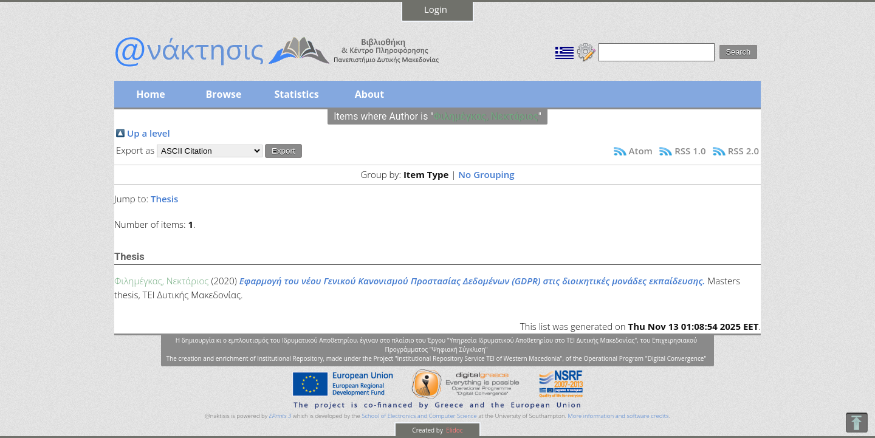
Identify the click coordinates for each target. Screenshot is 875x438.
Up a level (148, 133)
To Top (856, 422)
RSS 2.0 (743, 151)
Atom (641, 151)
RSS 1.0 (689, 151)
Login (435, 9)
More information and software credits (618, 416)
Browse (223, 94)
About (370, 94)
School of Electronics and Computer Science (419, 416)
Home (150, 94)
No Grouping (486, 174)
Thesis (164, 199)
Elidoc (454, 430)
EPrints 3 (280, 416)
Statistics (296, 94)
